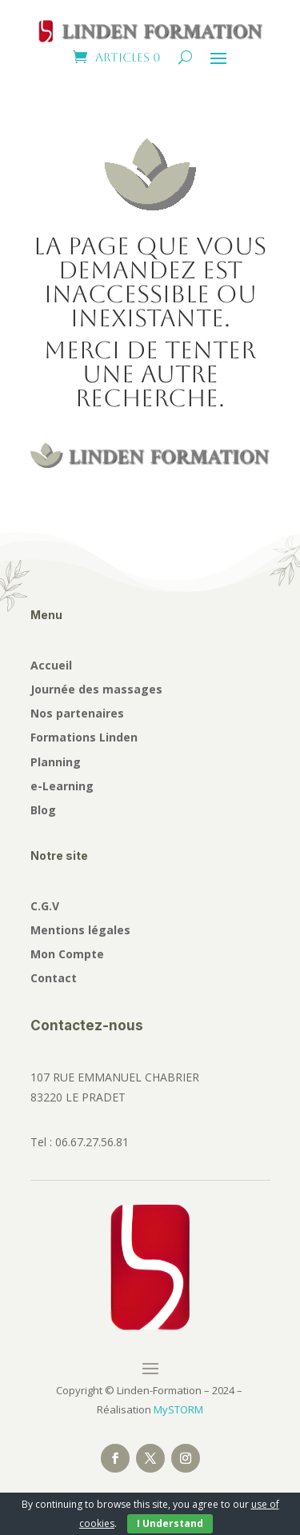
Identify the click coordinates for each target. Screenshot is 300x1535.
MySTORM (178, 1409)
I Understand (170, 1523)
